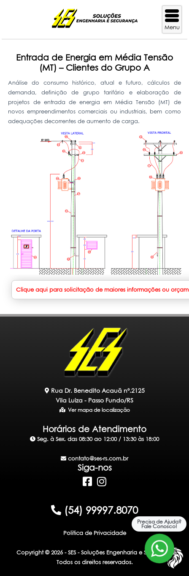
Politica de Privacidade (94, 533)
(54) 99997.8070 (94, 510)
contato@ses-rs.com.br (94, 458)
